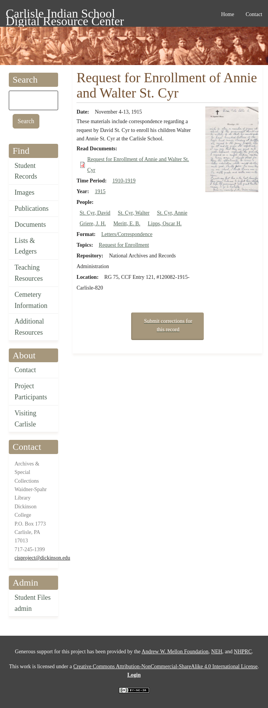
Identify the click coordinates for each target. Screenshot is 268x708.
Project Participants (31, 391)
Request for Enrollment (124, 245)
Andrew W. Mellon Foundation (174, 651)
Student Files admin (33, 603)
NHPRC (243, 651)
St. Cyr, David (95, 213)
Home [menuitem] (227, 14)
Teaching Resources (29, 273)
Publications (32, 208)
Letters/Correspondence (127, 234)
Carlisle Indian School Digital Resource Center (65, 15)
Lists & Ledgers (26, 246)
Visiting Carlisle (25, 418)
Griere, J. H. (93, 223)
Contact (25, 370)
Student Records (26, 171)
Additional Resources (29, 326)
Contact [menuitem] (253, 14)
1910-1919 (124, 181)
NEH (216, 651)
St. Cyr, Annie (172, 213)
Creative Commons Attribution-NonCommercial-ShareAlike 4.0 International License (165, 666)
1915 (100, 191)
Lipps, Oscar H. (165, 223)
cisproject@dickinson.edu (42, 558)
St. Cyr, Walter (133, 213)
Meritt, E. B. (127, 223)
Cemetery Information (31, 300)
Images (24, 192)
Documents (30, 224)
